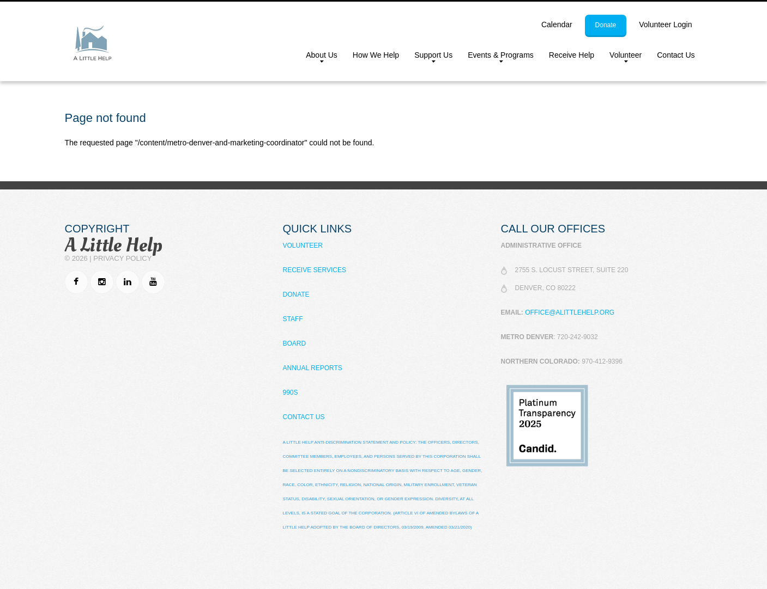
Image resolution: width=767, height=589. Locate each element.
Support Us (429, 57)
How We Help (376, 55)
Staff (293, 319)
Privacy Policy (122, 258)
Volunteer (622, 57)
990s (290, 392)
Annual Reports (312, 368)
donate (606, 25)
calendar (556, 24)
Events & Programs (497, 57)
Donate (296, 294)
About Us (317, 57)
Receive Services (314, 270)
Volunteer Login (665, 24)
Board (294, 343)
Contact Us (675, 55)
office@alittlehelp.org (569, 312)
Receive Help (571, 55)
